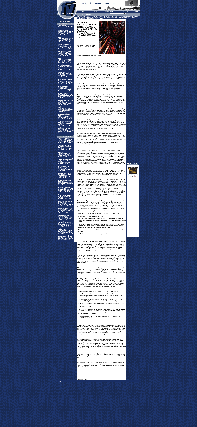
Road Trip (117, 16)
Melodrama (102, 16)
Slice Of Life (123, 16)
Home (84, 16)
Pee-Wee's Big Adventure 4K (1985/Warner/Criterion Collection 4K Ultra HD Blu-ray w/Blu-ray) (65, 150)
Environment (134, 16)
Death (97, 16)
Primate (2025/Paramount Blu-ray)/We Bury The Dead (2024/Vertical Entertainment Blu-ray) (65, 123)
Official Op (79, 17)
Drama (93, 16)
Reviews (88, 16)
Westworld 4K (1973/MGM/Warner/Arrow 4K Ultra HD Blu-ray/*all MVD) (65, 230)
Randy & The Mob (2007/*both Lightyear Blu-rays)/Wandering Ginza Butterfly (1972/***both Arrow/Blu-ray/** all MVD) (64, 71)
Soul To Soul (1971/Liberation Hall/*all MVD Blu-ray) (65, 26)
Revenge (108, 16)
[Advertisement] (133, 208)
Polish (112, 16)
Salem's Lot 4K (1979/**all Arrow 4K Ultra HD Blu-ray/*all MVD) (65, 227)
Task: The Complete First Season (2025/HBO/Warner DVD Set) (65, 146)
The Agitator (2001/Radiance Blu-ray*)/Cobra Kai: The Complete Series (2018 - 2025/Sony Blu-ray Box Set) (66, 214)
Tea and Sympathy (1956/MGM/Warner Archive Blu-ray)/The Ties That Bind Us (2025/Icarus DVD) (65, 118)
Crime (128, 16)
